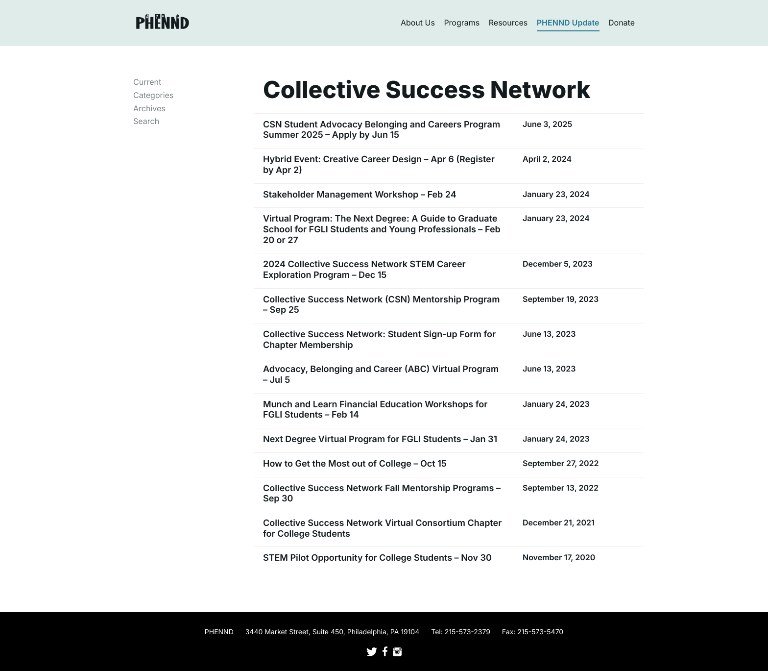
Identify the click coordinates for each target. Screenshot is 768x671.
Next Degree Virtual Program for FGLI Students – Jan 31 (380, 439)
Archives (149, 108)
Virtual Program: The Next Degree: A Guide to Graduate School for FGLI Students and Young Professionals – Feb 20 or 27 (382, 229)
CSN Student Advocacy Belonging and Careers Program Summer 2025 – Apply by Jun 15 (381, 130)
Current (147, 82)
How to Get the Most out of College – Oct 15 (355, 464)
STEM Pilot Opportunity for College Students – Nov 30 (377, 558)
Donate (621, 22)
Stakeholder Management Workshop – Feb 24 (359, 195)
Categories (153, 95)
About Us (418, 22)
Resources (508, 22)
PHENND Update (568, 22)
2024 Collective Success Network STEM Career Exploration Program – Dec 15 (364, 269)
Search (146, 121)
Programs (462, 22)
